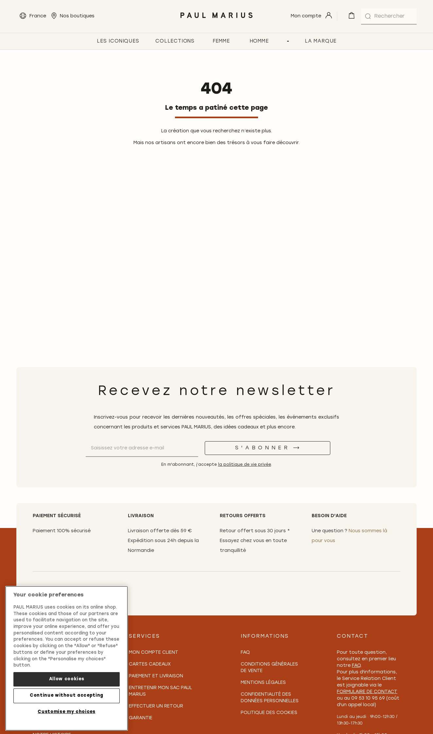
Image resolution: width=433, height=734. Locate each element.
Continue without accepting (66, 695)
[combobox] (389, 16)
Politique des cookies (269, 712)
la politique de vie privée (244, 465)
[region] (66, 658)
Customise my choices (66, 712)
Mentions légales (263, 682)
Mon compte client (153, 652)
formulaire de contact (367, 691)
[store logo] (216, 19)
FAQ (245, 652)
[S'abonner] (267, 448)
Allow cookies (66, 679)
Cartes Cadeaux (150, 664)
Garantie (140, 718)
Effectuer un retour (156, 706)
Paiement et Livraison (156, 676)
